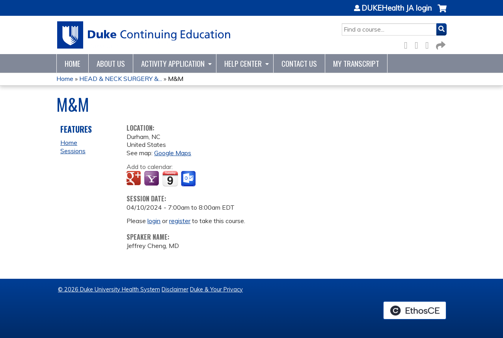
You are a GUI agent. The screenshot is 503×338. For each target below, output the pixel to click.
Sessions (73, 151)
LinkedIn (429, 44)
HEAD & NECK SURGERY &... (120, 79)
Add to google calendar (135, 179)
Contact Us (299, 63)
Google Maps (172, 153)
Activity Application (173, 63)
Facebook (408, 44)
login (153, 221)
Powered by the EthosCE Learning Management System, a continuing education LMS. (415, 310)
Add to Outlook (189, 179)
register (179, 221)
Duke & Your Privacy (216, 289)
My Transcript (356, 63)
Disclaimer (175, 289)
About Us (111, 63)
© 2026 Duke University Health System (109, 289)
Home (72, 63)
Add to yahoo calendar (152, 179)
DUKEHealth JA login (396, 8)
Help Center (243, 63)
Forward (440, 44)
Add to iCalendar (170, 178)
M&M (175, 79)
